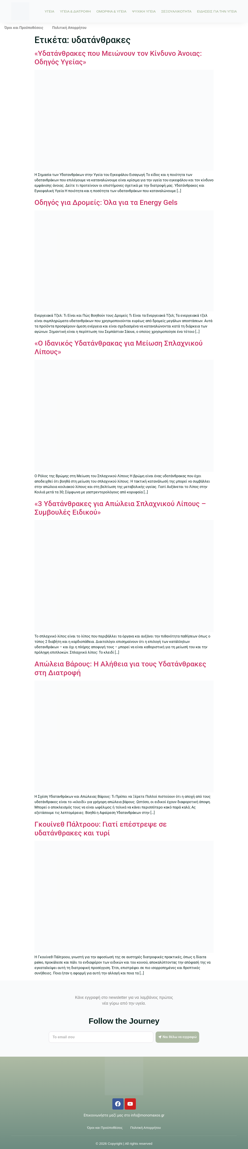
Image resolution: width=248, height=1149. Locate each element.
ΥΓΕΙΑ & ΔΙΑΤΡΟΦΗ (75, 11)
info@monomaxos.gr (147, 1115)
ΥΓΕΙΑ (49, 11)
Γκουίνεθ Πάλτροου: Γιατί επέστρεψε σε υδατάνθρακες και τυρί (100, 828)
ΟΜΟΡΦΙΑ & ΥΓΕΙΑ (111, 11)
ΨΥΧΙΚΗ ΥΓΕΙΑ (144, 11)
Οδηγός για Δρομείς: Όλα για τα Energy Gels (105, 202)
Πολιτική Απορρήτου (69, 28)
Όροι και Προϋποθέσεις (23, 28)
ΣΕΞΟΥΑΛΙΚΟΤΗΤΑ (176, 11)
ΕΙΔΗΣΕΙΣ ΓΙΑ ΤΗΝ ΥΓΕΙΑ (217, 11)
